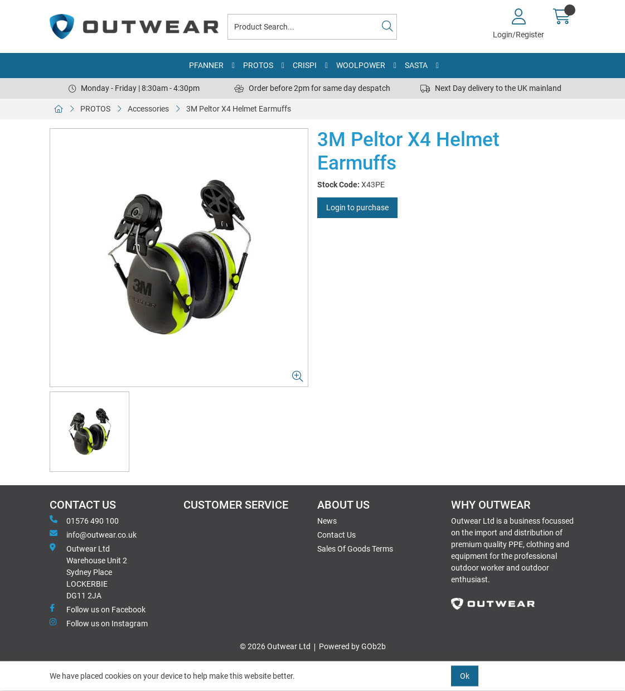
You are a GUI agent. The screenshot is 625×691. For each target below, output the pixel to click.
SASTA (416, 65)
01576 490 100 (84, 520)
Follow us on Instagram (99, 623)
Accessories (148, 108)
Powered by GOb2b (352, 646)
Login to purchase (357, 207)
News (327, 520)
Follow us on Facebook (98, 609)
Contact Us (336, 534)
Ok (464, 675)
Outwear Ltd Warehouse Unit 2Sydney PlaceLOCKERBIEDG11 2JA (88, 571)
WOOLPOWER (360, 65)
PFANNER (206, 65)
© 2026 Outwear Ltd (275, 646)
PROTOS (258, 65)
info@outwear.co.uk (93, 534)
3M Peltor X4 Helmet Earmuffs (238, 108)
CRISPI (305, 65)
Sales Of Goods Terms (355, 548)
